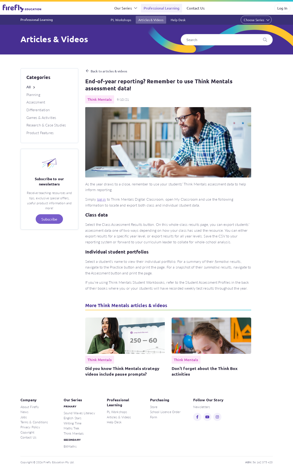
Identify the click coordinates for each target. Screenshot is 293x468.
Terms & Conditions (34, 422)
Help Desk (178, 20)
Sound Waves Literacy (79, 413)
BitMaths (70, 446)
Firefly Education (22, 8)
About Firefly (29, 406)
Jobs (23, 417)
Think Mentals (74, 433)
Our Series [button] (123, 8)
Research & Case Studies (46, 125)
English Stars (73, 418)
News (24, 411)
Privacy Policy (30, 427)
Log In (282, 8)
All (28, 86)
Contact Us (196, 8)
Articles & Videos (150, 20)
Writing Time (73, 423)
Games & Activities (41, 117)
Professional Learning (161, 8)
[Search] (227, 39)
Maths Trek (72, 428)
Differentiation (38, 109)
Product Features (40, 132)
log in (101, 199)
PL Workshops (121, 20)
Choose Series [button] (254, 20)
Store (154, 406)
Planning (33, 94)
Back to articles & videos (109, 71)
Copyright (27, 432)
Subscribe (49, 219)
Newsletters (201, 406)
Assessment (35, 102)
